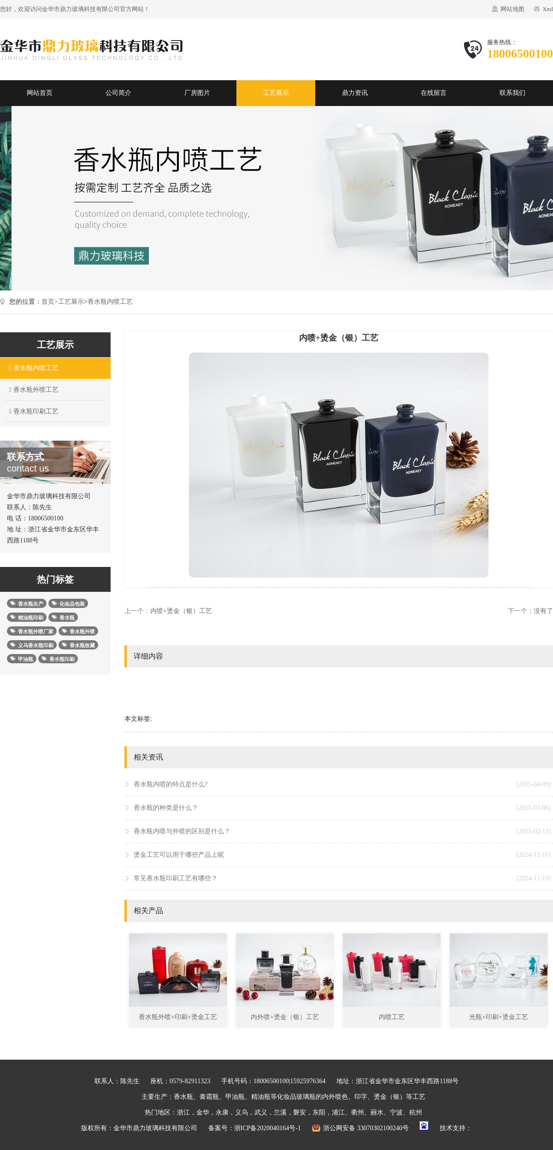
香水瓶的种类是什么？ (342, 808)
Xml (547, 9)
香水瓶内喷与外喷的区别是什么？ (342, 831)
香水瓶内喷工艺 (110, 301)
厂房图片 (197, 92)
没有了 (543, 610)
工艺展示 (276, 92)
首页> (49, 301)
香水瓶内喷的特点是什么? (342, 784)
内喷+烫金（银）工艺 (181, 610)
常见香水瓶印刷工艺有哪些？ (342, 878)
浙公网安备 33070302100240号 (366, 1128)
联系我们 (512, 92)
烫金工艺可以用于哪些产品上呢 (342, 855)
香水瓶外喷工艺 (33, 389)
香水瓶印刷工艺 (33, 411)
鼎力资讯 (355, 92)
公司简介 (118, 92)
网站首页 (40, 92)
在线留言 (434, 92)
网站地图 (512, 9)
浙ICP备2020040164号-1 (267, 1128)
